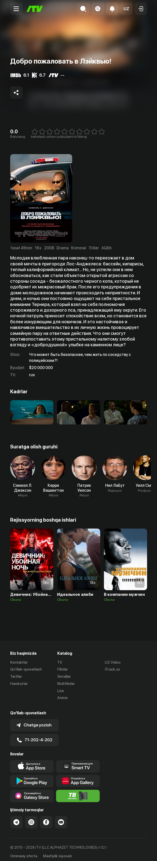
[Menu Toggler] (16, 8)
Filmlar (62, 669)
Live (60, 691)
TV (59, 662)
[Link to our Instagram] (31, 818)
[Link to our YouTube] (61, 818)
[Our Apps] (78, 762)
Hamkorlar (19, 683)
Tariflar (16, 677)
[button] (126, 8)
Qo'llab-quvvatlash (26, 669)
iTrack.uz (112, 669)
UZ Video (113, 662)
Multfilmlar (66, 683)
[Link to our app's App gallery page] (78, 777)
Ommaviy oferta (23, 852)
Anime (62, 698)
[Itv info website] (78, 792)
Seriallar (64, 677)
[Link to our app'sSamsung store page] (32, 792)
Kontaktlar (19, 662)
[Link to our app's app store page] (32, 762)
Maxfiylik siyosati (57, 852)
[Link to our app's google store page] (32, 777)
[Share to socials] (16, 92)
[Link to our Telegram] (16, 818)
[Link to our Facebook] (46, 818)
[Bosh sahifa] (35, 9)
